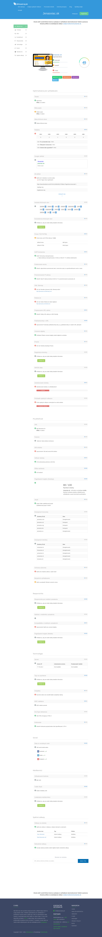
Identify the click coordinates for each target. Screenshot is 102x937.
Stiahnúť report (57, 77)
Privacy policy (76, 921)
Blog (70, 7)
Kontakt (20, 10)
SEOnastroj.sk (29, 932)
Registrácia (84, 13)
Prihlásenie (75, 13)
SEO (26, 918)
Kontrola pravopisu (62, 7)
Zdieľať (55, 80)
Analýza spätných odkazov (34, 7)
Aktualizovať (67, 77)
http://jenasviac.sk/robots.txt (43, 303)
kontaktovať (44, 922)
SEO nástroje (21, 7)
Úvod (73, 909)
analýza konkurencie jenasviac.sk (72, 23)
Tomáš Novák (43, 932)
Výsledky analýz (79, 7)
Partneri (74, 918)
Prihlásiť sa (41, 227)
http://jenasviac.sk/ (41, 837)
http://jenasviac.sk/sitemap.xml (44, 291)
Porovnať (75, 77)
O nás (73, 916)
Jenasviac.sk (57, 55)
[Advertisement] (61, 39)
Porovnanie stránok (49, 7)
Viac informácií (40, 834)
